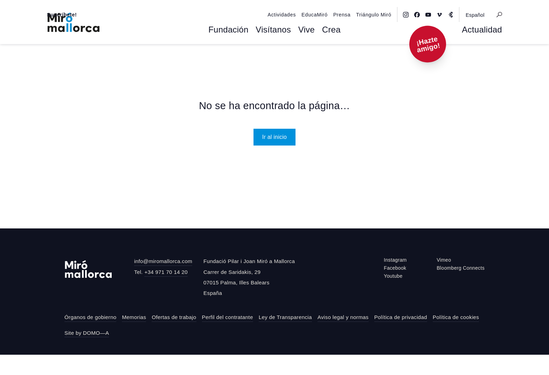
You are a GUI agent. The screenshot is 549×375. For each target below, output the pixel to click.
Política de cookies (456, 337)
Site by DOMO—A (86, 353)
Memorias (134, 337)
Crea (325, 51)
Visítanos (273, 51)
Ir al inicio (275, 157)
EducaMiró (330, 5)
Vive (303, 51)
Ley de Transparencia (285, 337)
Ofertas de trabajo (174, 337)
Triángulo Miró (385, 5)
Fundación (233, 51)
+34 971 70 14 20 (166, 292)
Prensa (356, 5)
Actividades (301, 5)
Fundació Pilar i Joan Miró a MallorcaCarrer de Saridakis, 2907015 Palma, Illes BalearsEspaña (249, 297)
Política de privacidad (400, 337)
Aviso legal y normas (343, 337)
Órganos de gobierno (90, 337)
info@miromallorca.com (163, 281)
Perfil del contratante (227, 337)
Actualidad (485, 51)
